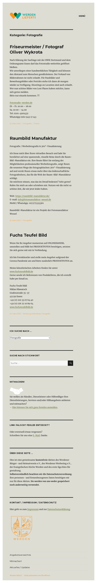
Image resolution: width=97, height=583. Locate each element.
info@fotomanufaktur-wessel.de (34, 199)
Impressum (33, 509)
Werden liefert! (16, 575)
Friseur (37, 123)
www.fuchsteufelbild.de (21, 271)
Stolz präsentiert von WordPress (37, 575)
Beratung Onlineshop (32, 314)
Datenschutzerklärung (58, 509)
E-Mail (36, 435)
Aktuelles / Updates (20, 567)
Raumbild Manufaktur (33, 138)
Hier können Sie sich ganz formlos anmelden (34, 407)
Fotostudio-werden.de (21, 102)
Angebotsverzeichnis (20, 555)
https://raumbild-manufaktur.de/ (32, 196)
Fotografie (27, 123)
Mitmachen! (16, 561)
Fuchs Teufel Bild (28, 235)
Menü (82, 16)
